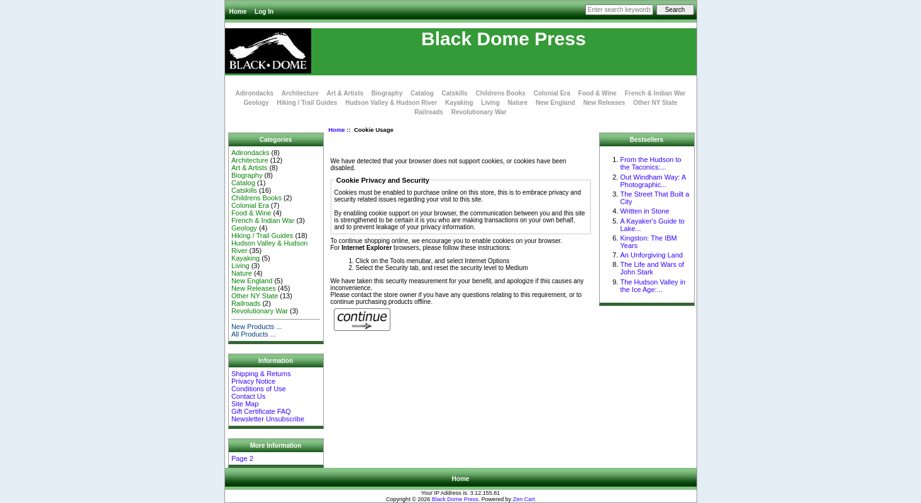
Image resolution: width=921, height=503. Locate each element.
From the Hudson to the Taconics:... (650, 163)
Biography (387, 93)
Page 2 (242, 458)
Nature (518, 102)
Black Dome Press (455, 499)
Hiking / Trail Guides (307, 102)
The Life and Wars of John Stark (652, 268)
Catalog (422, 93)
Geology (255, 102)
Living (490, 102)
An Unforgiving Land (651, 255)
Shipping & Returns (261, 373)
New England (555, 102)
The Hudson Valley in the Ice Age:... (652, 285)
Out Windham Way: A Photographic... (652, 180)
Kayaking (459, 102)
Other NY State (655, 102)
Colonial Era (552, 93)
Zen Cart (524, 499)
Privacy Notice (253, 381)
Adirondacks (254, 93)
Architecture (300, 93)
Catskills (455, 93)
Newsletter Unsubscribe (267, 419)
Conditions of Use (258, 388)
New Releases (604, 102)
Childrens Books (500, 93)
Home (238, 11)
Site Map (244, 404)
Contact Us (248, 396)
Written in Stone (644, 211)
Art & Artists (345, 93)
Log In (264, 11)
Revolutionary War (479, 112)
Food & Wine (597, 93)
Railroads (428, 112)
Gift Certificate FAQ (261, 411)
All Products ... (253, 334)
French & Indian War (655, 93)
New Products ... (256, 326)
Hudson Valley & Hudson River (391, 102)
